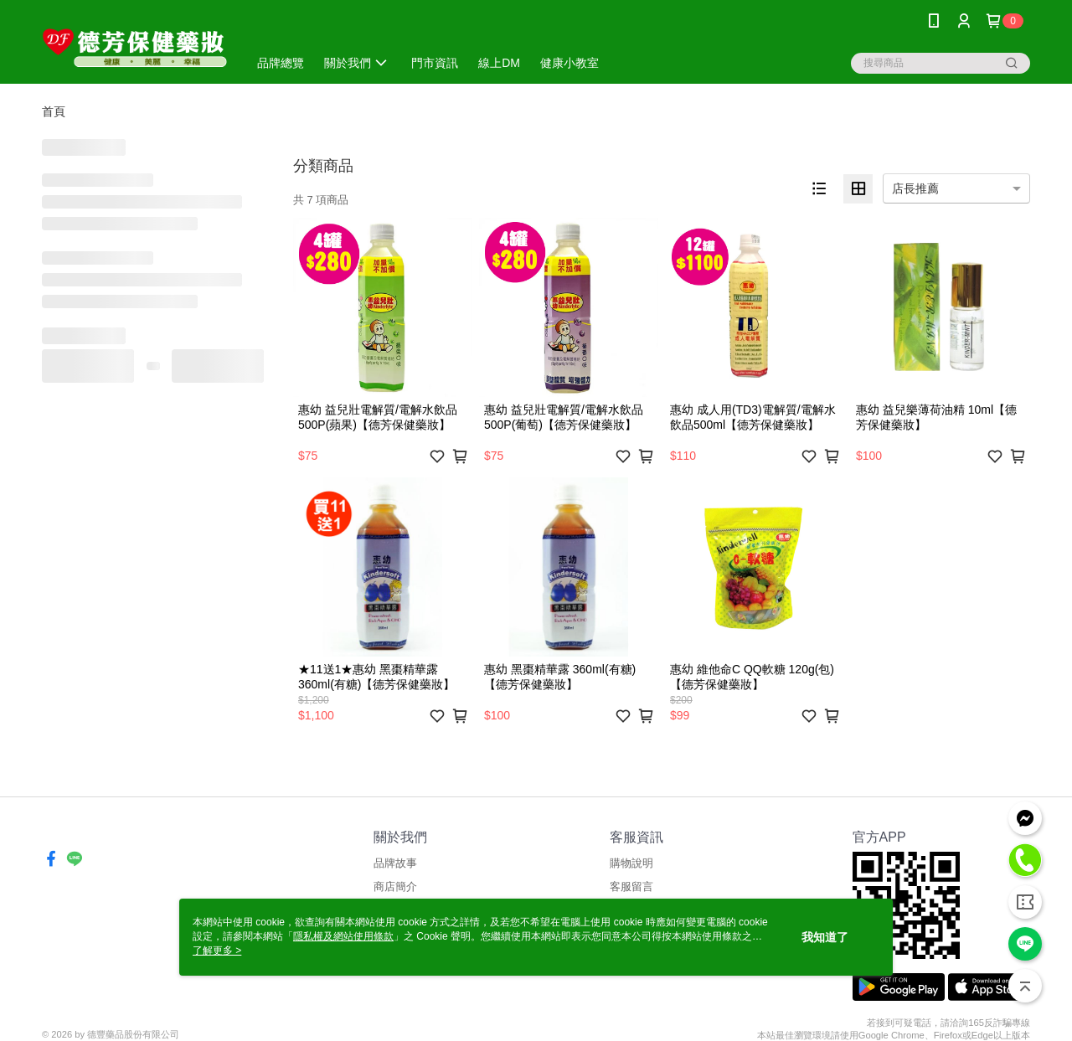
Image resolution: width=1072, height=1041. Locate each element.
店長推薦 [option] (915, 188)
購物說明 (631, 863)
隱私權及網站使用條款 (343, 936)
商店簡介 (395, 886)
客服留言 (631, 886)
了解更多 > (217, 950)
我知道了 (824, 937)
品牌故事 (395, 863)
